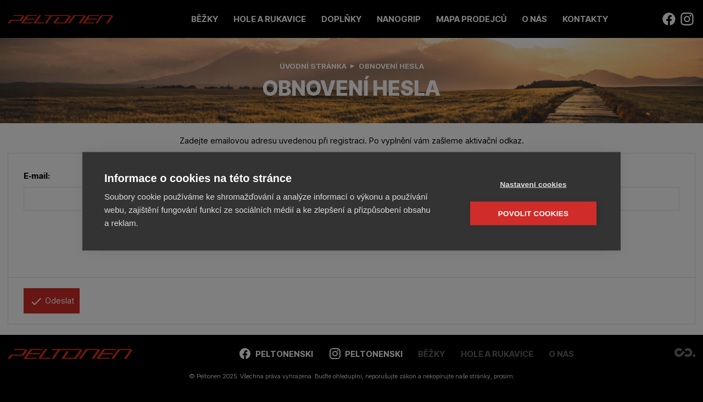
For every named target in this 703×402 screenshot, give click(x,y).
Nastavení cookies (533, 184)
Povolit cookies (533, 213)
